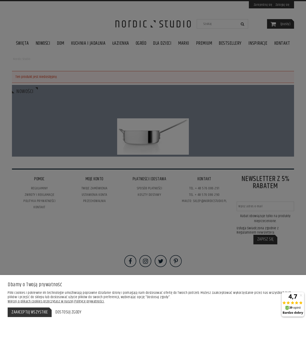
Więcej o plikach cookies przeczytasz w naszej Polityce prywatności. (56, 301)
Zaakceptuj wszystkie (29, 312)
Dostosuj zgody (68, 312)
